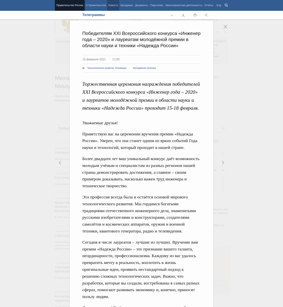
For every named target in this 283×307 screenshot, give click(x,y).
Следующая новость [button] (60, 162)
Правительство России (69, 5)
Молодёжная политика (144, 68)
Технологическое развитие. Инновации (106, 68)
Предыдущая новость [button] (222, 162)
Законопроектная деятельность (183, 5)
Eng (219, 5)
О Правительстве (96, 5)
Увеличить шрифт (183, 15)
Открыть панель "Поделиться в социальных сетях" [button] (206, 15)
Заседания (126, 5)
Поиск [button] (226, 5)
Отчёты (208, 5)
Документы (141, 5)
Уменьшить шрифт (172, 15)
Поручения (156, 5)
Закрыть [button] (228, 29)
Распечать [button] (195, 15)
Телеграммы (93, 15)
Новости (113, 5)
